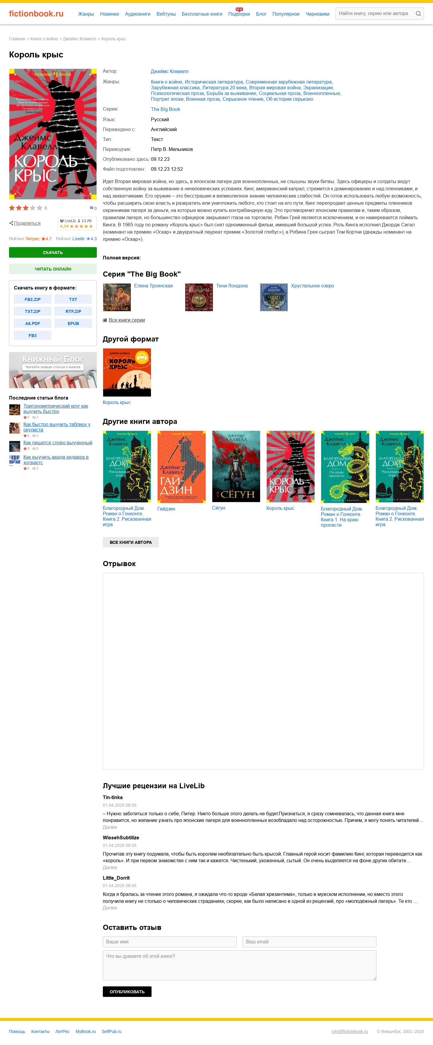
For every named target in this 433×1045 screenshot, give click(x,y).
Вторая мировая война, (275, 87)
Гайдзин (166, 508)
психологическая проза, (178, 93)
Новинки (109, 14)
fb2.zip (33, 299)
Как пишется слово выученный (57, 442)
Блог (261, 14)
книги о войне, (167, 81)
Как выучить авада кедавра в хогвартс (56, 460)
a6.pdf (32, 323)
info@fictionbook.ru (350, 1031)
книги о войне (44, 38)
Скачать (53, 252)
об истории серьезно (289, 99)
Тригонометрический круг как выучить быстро (55, 408)
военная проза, (203, 99)
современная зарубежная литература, (289, 81)
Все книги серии (127, 320)
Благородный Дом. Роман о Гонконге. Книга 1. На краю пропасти (342, 517)
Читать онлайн (53, 269)
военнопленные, (322, 93)
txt (73, 299)
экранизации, (318, 87)
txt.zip (32, 311)
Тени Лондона (232, 285)
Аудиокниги (138, 14)
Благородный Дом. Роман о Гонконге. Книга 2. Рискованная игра (127, 516)
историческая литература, (214, 81)
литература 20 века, (225, 87)
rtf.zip (73, 311)
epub (73, 323)
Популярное (285, 14)
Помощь (17, 1031)
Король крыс (117, 402)
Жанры (86, 14)
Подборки (239, 14)
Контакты (40, 1031)
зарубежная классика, (176, 87)
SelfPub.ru (111, 1031)
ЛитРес (63, 1031)
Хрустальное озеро (312, 285)
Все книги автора (131, 542)
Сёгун (218, 507)
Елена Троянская (153, 285)
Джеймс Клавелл (79, 38)
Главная (17, 38)
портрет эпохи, (168, 99)
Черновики (318, 14)
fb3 (33, 335)
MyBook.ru (86, 1031)
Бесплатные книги (202, 14)
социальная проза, (280, 93)
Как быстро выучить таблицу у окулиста (57, 427)
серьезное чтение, (244, 99)
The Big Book (165, 109)
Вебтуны (166, 14)
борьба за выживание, (232, 93)
